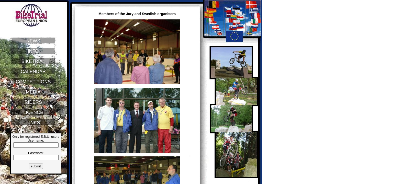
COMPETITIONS (33, 81)
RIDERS (33, 102)
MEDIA (33, 92)
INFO (33, 51)
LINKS (33, 122)
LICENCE (33, 112)
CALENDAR (33, 71)
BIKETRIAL (33, 61)
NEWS (33, 40)
